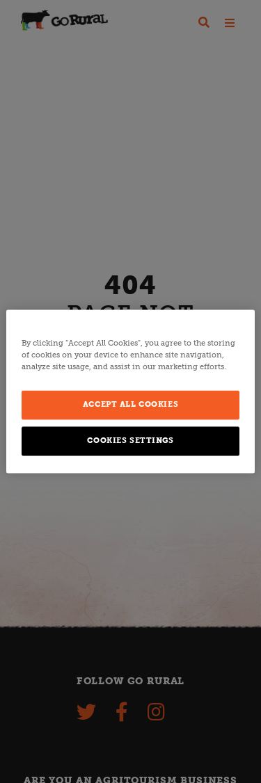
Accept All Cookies (130, 405)
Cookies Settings (130, 441)
